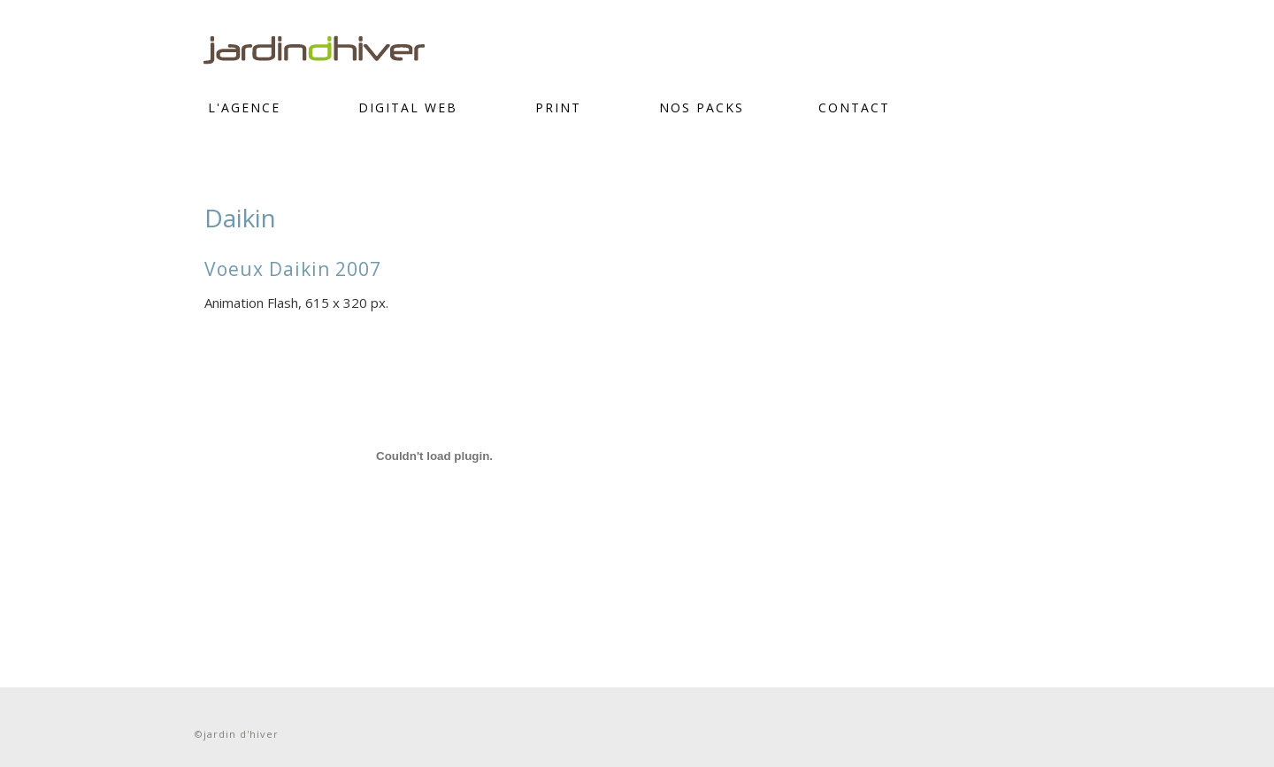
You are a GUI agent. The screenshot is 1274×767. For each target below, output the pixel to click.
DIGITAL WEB (407, 107)
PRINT (558, 107)
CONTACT (854, 107)
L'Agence (244, 107)
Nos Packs (701, 107)
